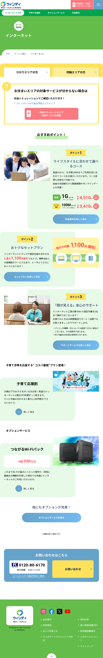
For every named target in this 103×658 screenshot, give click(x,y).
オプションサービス (56, 12)
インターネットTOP (12, 12)
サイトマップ (86, 646)
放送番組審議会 (87, 630)
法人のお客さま (50, 630)
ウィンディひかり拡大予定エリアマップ (35, 103)
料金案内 (76, 12)
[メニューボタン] (98, 4)
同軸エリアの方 (76, 72)
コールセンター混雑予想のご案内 (28, 576)
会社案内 (47, 619)
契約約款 (84, 619)
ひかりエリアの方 (27, 72)
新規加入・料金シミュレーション (84, 4)
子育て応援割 (34, 12)
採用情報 (47, 625)
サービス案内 (20, 53)
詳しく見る (28, 411)
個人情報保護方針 (88, 625)
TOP (8, 53)
